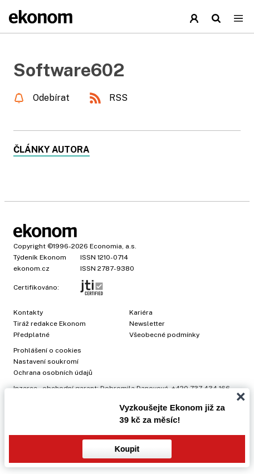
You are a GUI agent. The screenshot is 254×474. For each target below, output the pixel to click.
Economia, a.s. (113, 246)
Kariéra (141, 312)
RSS (118, 97)
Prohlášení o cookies (47, 350)
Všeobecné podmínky (164, 335)
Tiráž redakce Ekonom (49, 324)
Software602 (68, 70)
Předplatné (31, 335)
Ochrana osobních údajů (52, 373)
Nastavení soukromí (46, 361)
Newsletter (147, 324)
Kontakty (28, 312)
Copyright (29, 246)
